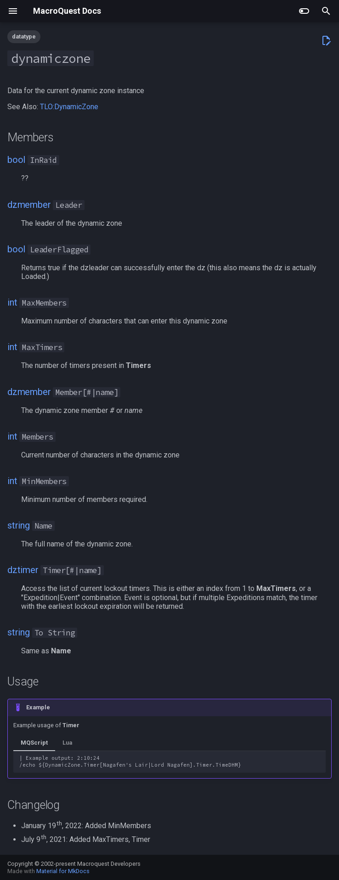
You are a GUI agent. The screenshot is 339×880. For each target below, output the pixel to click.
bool (16, 159)
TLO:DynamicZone (69, 106)
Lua (67, 742)
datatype (24, 36)
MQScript (34, 742)
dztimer (23, 569)
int (12, 302)
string (18, 525)
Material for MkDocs (63, 871)
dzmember (29, 204)
